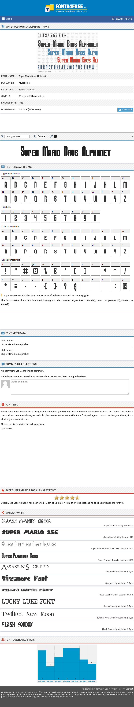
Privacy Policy (117, 689)
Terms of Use (102, 689)
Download (125, 109)
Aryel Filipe (24, 83)
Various (31, 89)
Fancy (22, 89)
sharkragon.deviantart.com (14, 419)
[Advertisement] (67, 123)
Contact (129, 689)
